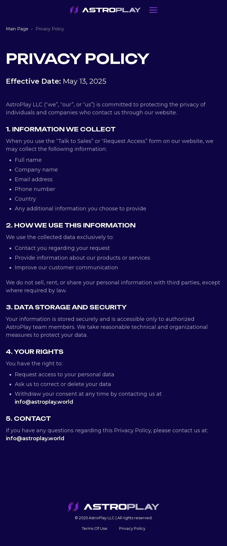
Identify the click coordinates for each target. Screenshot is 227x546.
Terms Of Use (94, 528)
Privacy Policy (132, 528)
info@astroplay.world (44, 402)
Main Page (17, 29)
